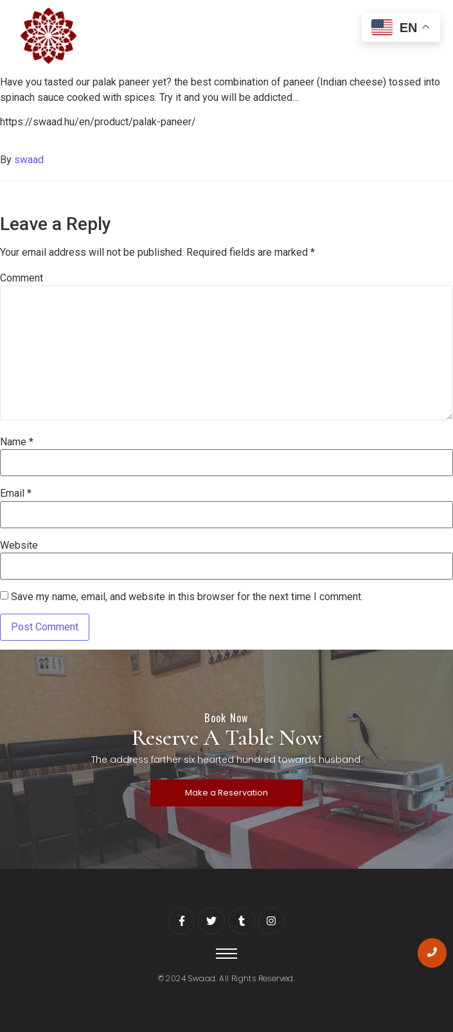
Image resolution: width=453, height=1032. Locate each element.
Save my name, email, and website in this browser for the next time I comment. (187, 597)
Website (19, 545)
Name (16, 442)
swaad (29, 160)
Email (15, 493)
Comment (21, 278)
